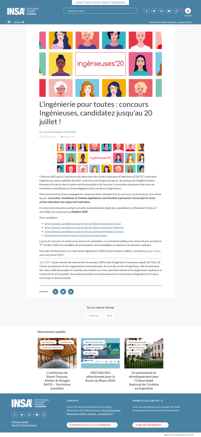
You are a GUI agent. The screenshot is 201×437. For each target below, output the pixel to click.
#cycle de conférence (52, 347)
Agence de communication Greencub (178, 435)
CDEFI (47, 262)
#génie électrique (93, 347)
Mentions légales (20, 421)
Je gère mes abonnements (150, 425)
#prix (109, 315)
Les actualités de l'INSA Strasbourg (100, 2)
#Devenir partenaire (94, 342)
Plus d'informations (110, 410)
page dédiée (154, 250)
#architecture (48, 342)
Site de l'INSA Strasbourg (24, 425)
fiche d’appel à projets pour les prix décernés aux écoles (76, 235)
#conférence (66, 342)
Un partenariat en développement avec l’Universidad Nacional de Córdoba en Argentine (144, 380)
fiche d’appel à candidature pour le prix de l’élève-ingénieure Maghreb (84, 227)
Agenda (19, 22)
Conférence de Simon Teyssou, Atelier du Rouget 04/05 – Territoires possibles (57, 380)
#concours (94, 315)
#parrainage (90, 353)
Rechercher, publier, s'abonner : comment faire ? (170, 22)
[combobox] (98, 11)
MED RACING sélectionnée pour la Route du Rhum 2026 (100, 376)
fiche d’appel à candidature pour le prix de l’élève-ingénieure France (83, 223)
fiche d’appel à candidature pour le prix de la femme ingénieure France (84, 231)
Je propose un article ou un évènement (92, 425)
